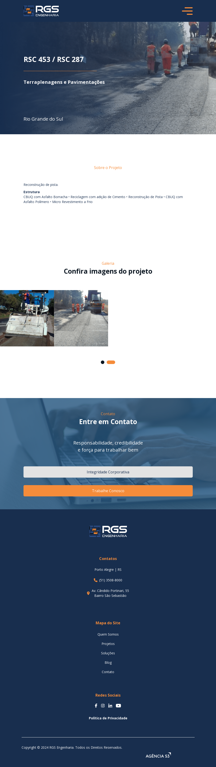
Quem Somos (108, 634)
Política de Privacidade (108, 718)
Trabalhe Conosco (108, 490)
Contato (108, 672)
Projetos (108, 643)
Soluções (108, 653)
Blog (108, 662)
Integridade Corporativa (108, 472)
